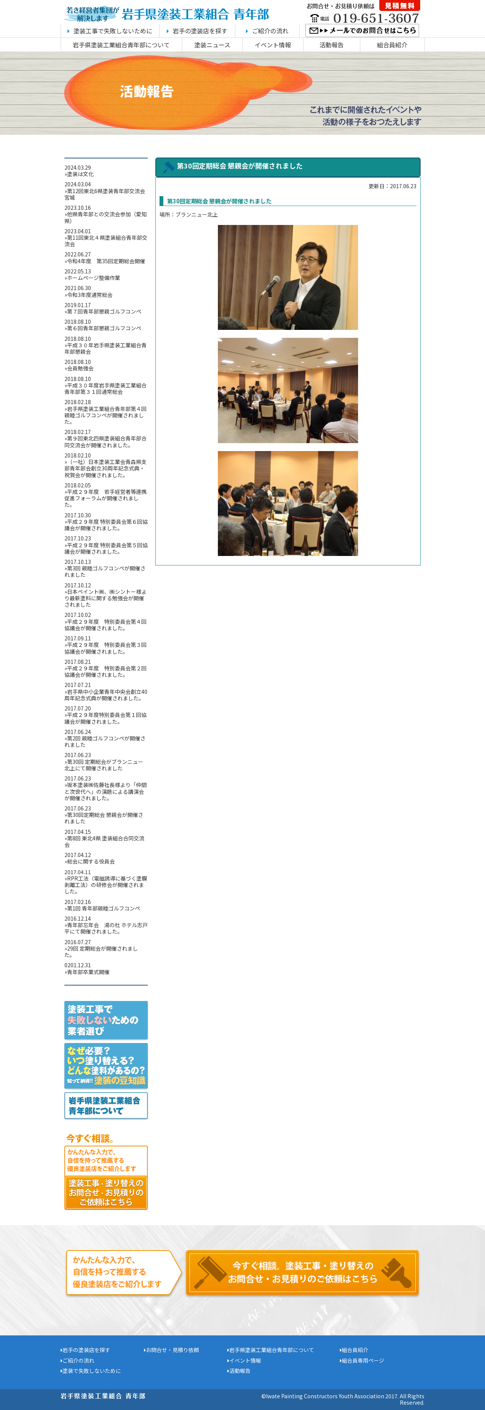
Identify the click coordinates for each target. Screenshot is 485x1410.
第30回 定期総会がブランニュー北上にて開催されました (103, 765)
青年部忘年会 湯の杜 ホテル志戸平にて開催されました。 (106, 928)
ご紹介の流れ (267, 30)
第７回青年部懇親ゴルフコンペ (104, 311)
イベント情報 (273, 44)
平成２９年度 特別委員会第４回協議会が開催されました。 (105, 625)
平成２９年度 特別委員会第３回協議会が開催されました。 (105, 648)
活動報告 (331, 44)
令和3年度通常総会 (90, 294)
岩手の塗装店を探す (197, 30)
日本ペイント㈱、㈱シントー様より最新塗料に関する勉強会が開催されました (105, 598)
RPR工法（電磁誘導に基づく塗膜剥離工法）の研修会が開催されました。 (105, 884)
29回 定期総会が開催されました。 (101, 952)
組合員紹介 (392, 44)
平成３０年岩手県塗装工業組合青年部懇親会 (105, 348)
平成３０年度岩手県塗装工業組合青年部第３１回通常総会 (105, 388)
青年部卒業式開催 (88, 972)
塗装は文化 (80, 174)
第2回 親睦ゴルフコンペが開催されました (105, 741)
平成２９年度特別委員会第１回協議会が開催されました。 (105, 718)
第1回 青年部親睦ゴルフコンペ (103, 908)
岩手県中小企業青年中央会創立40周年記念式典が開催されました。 (105, 695)
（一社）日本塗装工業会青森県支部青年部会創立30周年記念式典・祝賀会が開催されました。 (105, 468)
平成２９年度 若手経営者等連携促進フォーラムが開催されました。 (105, 498)
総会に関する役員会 (91, 861)
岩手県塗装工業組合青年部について (121, 44)
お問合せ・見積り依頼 (171, 1350)
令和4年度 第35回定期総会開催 (106, 261)
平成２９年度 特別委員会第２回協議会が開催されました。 (105, 671)
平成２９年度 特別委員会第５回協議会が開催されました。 (106, 548)
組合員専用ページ (362, 1360)
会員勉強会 (83, 368)
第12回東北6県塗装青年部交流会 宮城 (107, 194)
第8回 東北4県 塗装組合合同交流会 (104, 841)
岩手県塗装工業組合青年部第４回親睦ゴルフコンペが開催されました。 (105, 415)
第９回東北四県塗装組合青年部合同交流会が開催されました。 (105, 441)
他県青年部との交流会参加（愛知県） (105, 217)
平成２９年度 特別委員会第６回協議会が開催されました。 (106, 525)
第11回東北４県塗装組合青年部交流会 (105, 241)
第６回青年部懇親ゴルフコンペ (104, 328)
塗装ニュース (212, 44)
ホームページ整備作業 (93, 277)
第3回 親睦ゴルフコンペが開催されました (105, 571)
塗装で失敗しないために (91, 1370)
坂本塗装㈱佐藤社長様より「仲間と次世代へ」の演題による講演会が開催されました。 (105, 791)
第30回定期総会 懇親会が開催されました (103, 818)
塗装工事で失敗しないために (109, 30)
